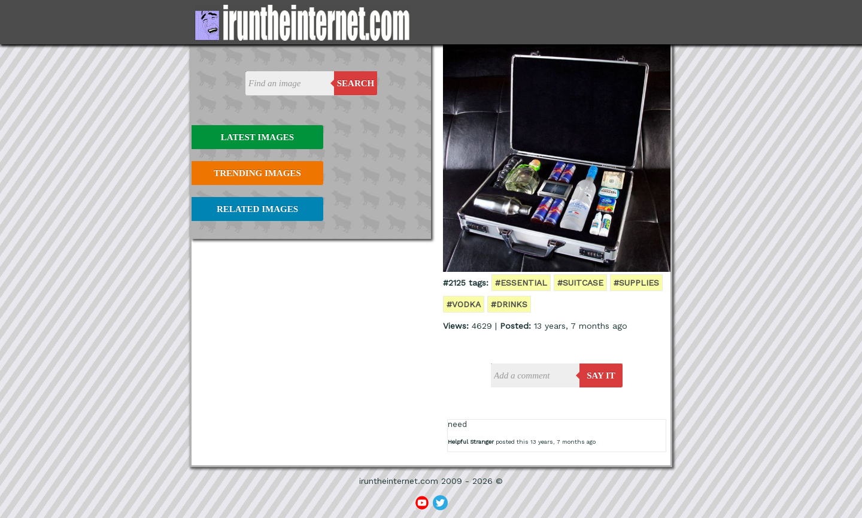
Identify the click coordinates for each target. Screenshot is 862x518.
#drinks (509, 304)
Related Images (257, 209)
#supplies (636, 282)
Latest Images (257, 137)
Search (356, 83)
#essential (521, 282)
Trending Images (257, 173)
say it (601, 375)
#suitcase (580, 282)
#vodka (464, 304)
